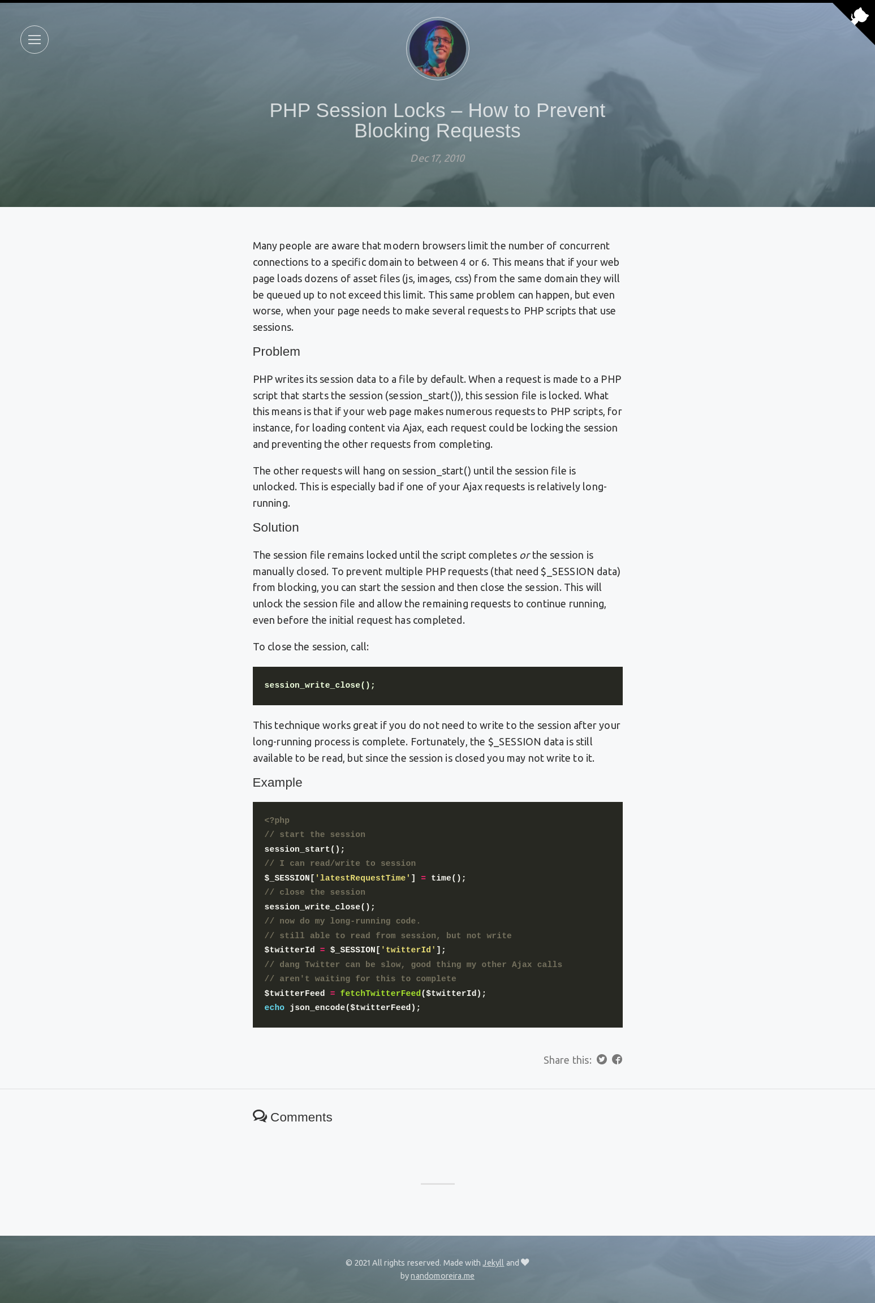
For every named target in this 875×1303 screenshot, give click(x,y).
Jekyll (493, 1262)
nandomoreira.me (443, 1275)
